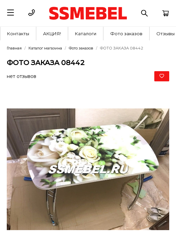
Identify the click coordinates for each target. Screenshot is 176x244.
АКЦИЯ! (52, 33)
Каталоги (85, 33)
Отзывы (165, 33)
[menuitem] (18, 33)
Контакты (18, 33)
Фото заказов (126, 33)
